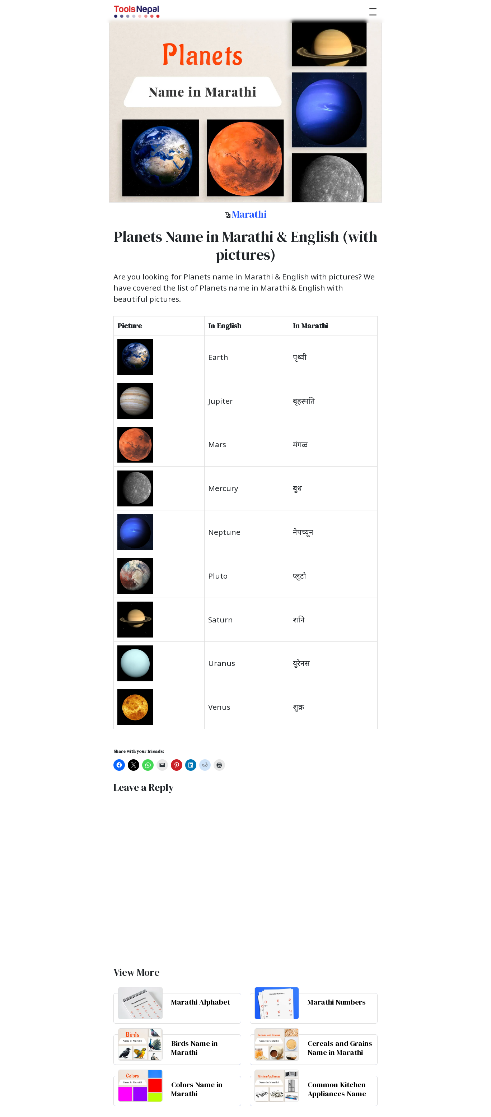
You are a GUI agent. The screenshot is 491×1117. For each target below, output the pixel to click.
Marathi (249, 214)
